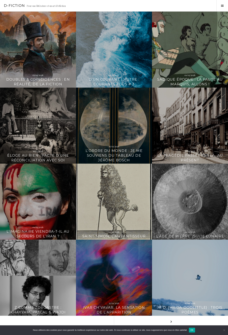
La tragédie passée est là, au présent (190, 157)
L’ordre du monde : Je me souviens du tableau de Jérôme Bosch (114, 155)
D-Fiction (14, 5)
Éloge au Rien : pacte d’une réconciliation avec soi (38, 157)
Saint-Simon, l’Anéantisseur (114, 236)
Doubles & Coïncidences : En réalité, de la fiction (38, 81)
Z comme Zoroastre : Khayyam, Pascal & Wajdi (38, 309)
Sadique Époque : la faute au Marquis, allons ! (190, 81)
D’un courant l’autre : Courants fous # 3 (114, 81)
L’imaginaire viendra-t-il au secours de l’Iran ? (38, 233)
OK (191, 330)
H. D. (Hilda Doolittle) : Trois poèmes (190, 309)
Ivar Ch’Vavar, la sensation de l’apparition (114, 309)
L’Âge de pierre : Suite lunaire (190, 236)
